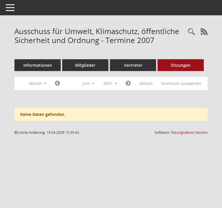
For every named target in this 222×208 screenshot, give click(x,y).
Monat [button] (37, 83)
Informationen (37, 65)
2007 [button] (110, 83)
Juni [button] (88, 83)
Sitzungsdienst (189, 132)
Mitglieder (85, 65)
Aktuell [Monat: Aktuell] (146, 83)
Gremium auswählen (181, 83)
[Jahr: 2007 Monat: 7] (128, 83)
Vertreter (133, 65)
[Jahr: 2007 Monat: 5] (57, 83)
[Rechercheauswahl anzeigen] (191, 32)
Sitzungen (180, 65)
